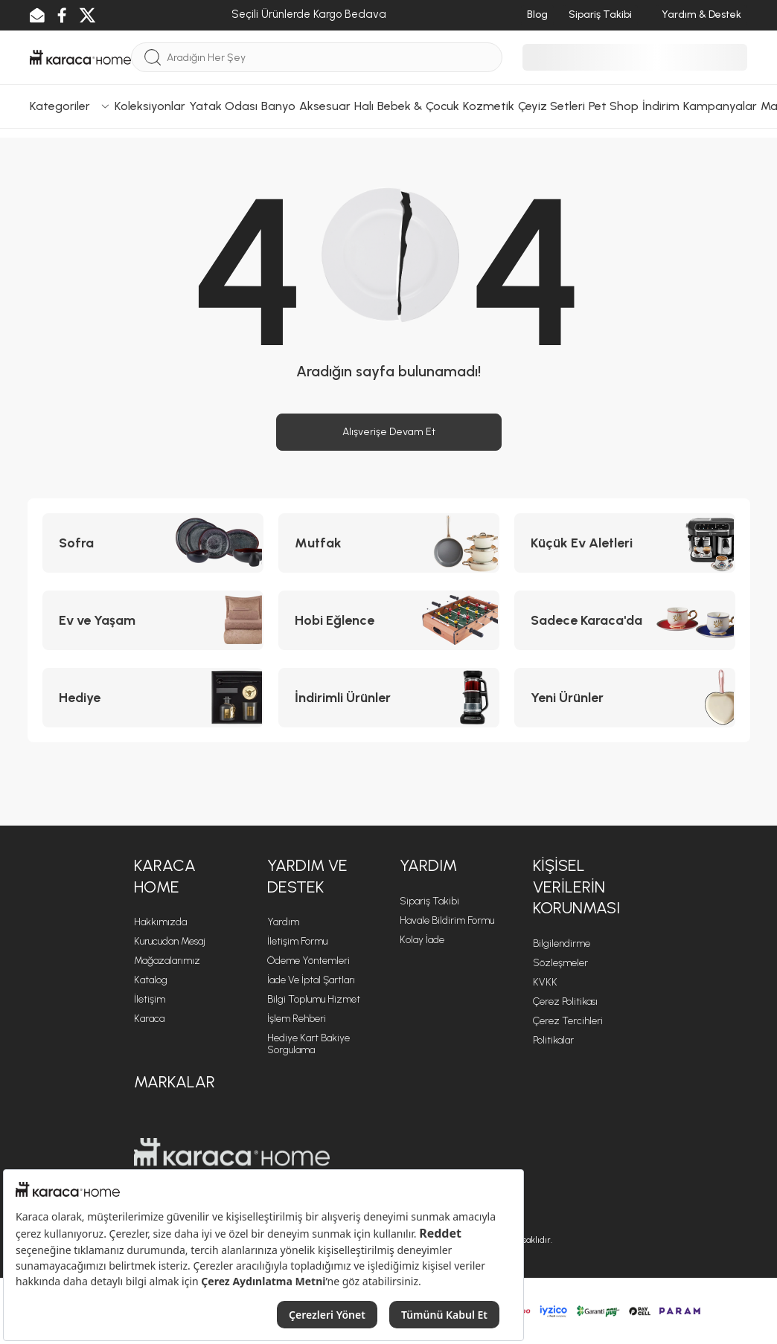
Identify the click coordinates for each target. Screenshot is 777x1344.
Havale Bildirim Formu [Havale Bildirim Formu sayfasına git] (447, 920)
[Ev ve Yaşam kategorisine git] (152, 620)
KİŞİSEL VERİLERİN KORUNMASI (576, 886)
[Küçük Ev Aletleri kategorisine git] (624, 543)
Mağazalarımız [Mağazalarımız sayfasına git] (167, 960)
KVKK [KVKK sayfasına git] (545, 982)
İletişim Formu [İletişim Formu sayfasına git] (297, 941)
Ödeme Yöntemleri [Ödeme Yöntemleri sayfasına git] (308, 960)
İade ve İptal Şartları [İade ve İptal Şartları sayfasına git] (311, 980)
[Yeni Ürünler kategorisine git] (624, 697)
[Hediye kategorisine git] (152, 697)
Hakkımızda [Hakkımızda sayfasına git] (160, 922)
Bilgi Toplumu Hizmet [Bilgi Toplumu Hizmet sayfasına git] (313, 999)
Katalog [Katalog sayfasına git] (150, 980)
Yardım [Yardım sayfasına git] (283, 922)
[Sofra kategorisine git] (152, 543)
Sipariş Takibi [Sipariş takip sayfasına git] (429, 901)
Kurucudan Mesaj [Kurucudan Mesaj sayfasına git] (169, 941)
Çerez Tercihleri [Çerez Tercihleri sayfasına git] (568, 1021)
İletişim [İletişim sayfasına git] (149, 999)
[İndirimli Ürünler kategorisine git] (388, 697)
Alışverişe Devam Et (388, 431)
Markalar (174, 1082)
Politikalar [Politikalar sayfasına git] (553, 1040)
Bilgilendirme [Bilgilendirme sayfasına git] (561, 943)
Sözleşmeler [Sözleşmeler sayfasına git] (560, 962)
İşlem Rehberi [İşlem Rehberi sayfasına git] (296, 1018)
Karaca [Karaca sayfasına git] (149, 1018)
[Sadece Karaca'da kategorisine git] (624, 620)
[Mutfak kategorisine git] (388, 543)
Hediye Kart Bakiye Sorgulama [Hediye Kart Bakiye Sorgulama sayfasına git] (308, 1044)
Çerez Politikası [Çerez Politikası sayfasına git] (565, 1001)
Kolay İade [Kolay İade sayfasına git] (422, 939)
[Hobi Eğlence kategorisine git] (388, 620)
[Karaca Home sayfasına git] (232, 1152)
